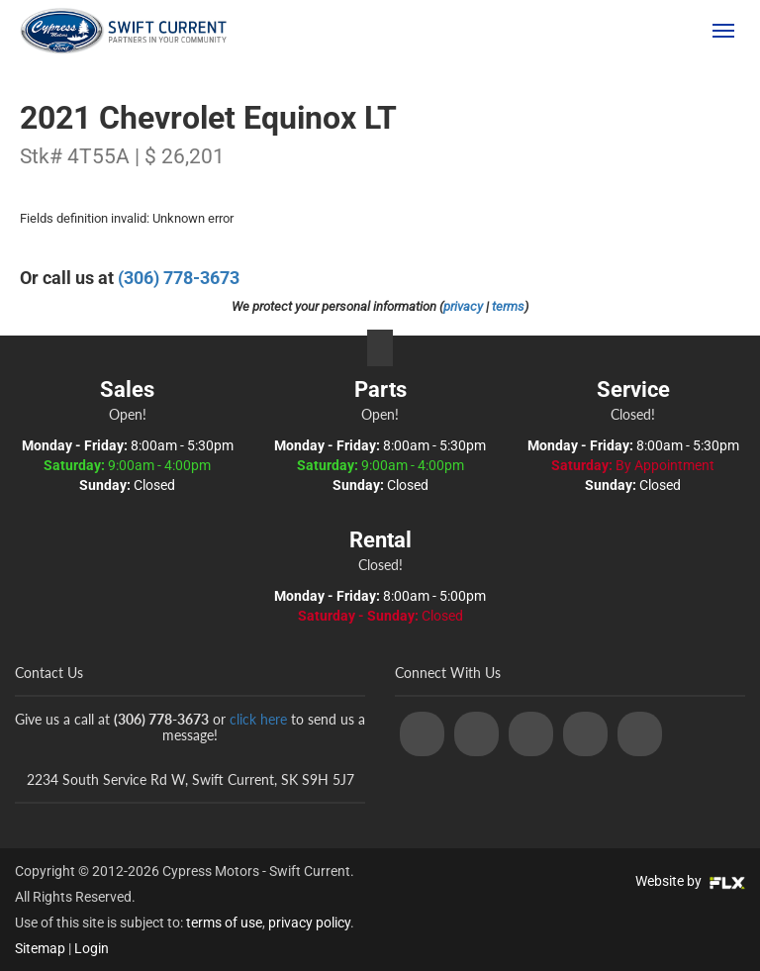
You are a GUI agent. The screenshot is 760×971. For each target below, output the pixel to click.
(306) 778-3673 (628, 31)
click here (258, 719)
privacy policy (309, 922)
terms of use (224, 922)
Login (91, 948)
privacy (463, 306)
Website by (690, 881)
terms (508, 306)
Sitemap (40, 948)
